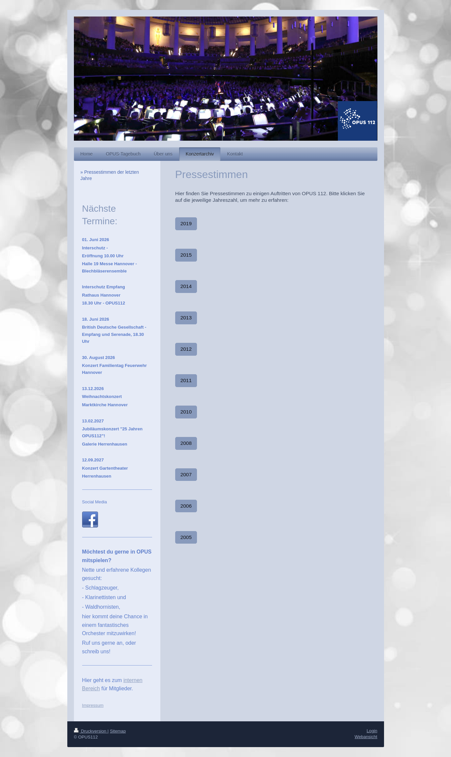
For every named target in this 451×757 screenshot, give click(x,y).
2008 (186, 443)
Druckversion (91, 731)
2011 (186, 380)
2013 (186, 317)
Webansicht (366, 736)
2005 (186, 537)
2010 (186, 412)
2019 (186, 223)
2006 (186, 506)
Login (372, 730)
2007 (186, 474)
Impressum (93, 705)
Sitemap (118, 731)
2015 (186, 255)
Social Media (94, 501)
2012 (186, 349)
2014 (186, 286)
